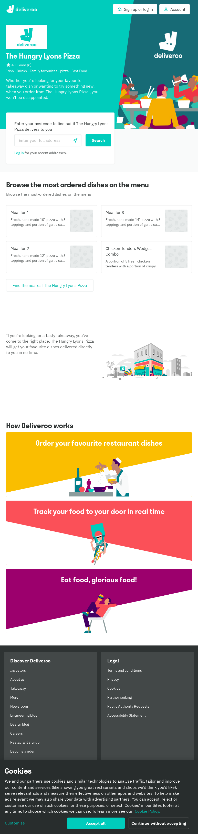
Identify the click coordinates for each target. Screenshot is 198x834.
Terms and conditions (124, 670)
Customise (15, 824)
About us (17, 679)
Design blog (19, 724)
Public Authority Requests (128, 706)
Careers (16, 733)
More (14, 697)
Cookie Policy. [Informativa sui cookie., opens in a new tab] (147, 813)
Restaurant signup (24, 742)
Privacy (113, 679)
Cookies (113, 688)
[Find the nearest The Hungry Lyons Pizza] (49, 285)
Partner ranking (119, 697)
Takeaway (18, 688)
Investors (18, 670)
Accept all (96, 824)
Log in (19, 153)
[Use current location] (75, 140)
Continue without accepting (158, 824)
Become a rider (22, 751)
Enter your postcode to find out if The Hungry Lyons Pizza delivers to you (61, 126)
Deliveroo (21, 9)
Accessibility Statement (126, 715)
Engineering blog (23, 715)
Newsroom (19, 706)
